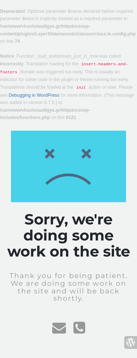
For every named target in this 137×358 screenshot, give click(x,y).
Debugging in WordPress (34, 95)
